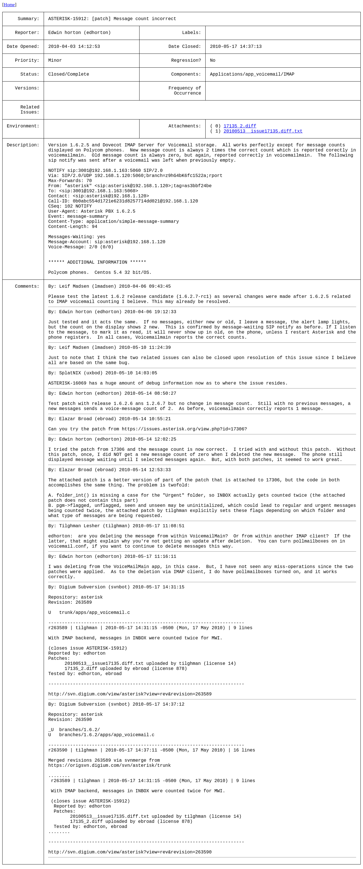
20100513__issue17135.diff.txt (262, 131)
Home (9, 4)
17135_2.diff (239, 126)
